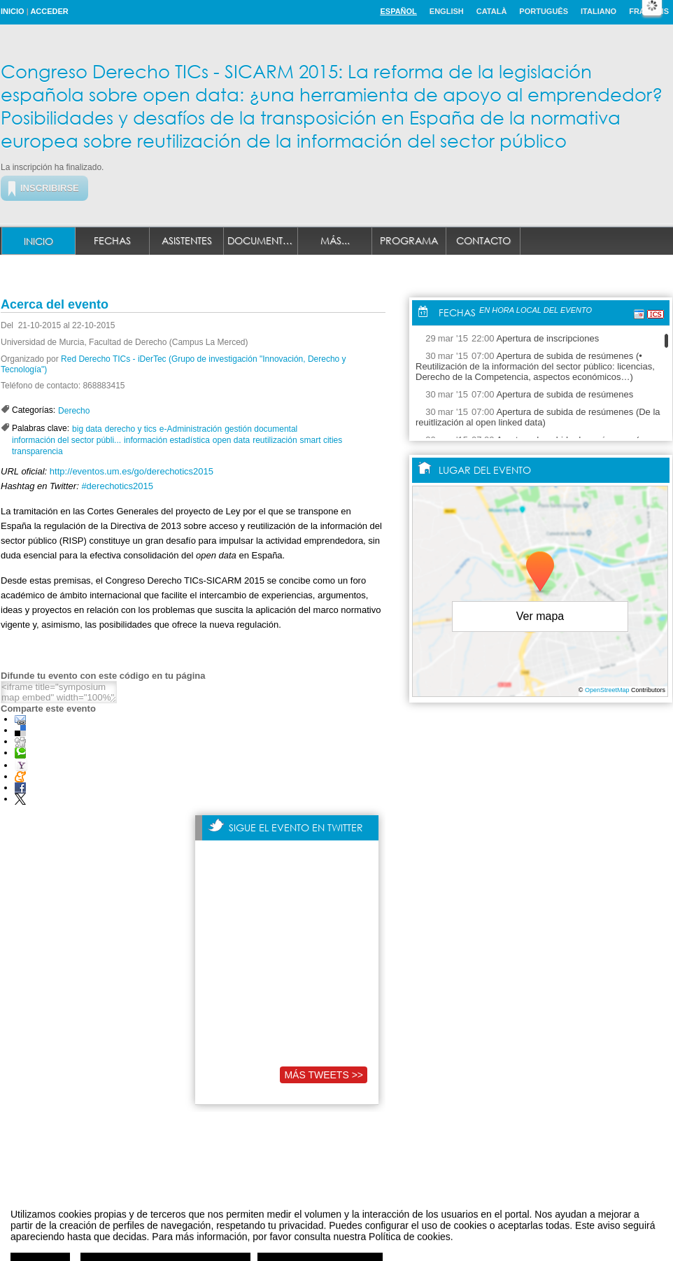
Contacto (483, 240)
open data (231, 440)
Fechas (112, 240)
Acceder (49, 11)
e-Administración (191, 429)
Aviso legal (197, 1235)
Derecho (74, 411)
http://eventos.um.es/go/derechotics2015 (131, 471)
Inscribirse (49, 188)
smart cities (321, 440)
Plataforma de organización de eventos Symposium (344, 1235)
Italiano (598, 11)
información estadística (167, 440)
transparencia (37, 451)
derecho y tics (131, 429)
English (447, 11)
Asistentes (187, 240)
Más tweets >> (323, 1074)
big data (87, 429)
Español (398, 11)
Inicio (12, 11)
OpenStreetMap (607, 689)
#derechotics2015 (117, 486)
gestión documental (261, 429)
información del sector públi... (66, 440)
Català (491, 11)
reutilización (275, 440)
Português (543, 11)
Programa (409, 240)
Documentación (262, 240)
